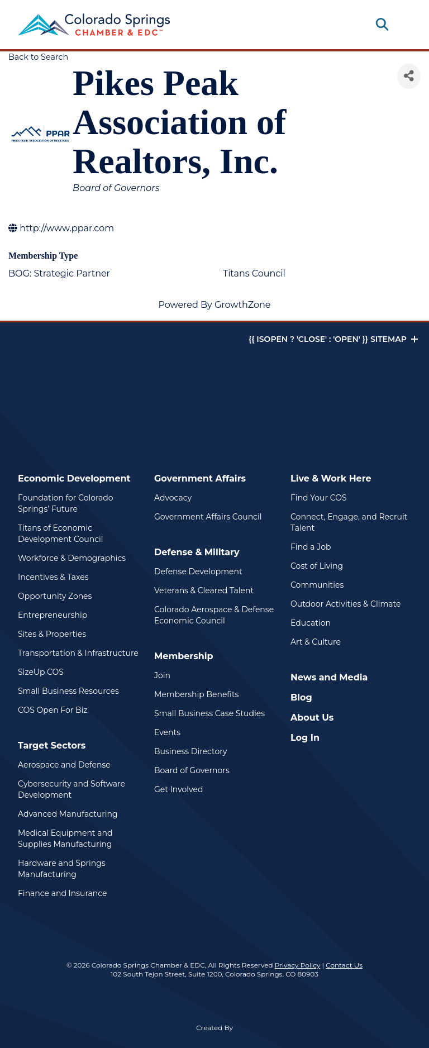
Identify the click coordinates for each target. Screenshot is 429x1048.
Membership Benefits (196, 694)
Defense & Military (197, 552)
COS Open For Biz (52, 710)
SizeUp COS (41, 672)
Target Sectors (51, 745)
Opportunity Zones (55, 596)
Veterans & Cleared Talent (204, 590)
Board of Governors (192, 770)
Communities (317, 585)
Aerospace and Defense (64, 765)
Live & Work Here (330, 478)
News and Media (329, 677)
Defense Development (198, 571)
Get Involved (178, 789)
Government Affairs (200, 478)
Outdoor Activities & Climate (345, 604)
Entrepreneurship (52, 615)
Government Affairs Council (207, 517)
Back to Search (38, 57)
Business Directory (190, 751)
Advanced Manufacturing (68, 814)
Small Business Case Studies (209, 713)
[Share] (409, 76)
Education (310, 623)
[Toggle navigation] (402, 25)
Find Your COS (318, 498)
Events (167, 732)
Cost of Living (316, 566)
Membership (183, 656)
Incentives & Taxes (53, 577)
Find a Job (310, 547)
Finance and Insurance (62, 893)
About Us (311, 717)
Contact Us (344, 965)
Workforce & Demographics (72, 558)
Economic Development (74, 478)
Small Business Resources (68, 691)
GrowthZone (242, 304)
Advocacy (173, 498)
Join (162, 675)
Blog (301, 697)
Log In (305, 737)
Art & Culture (315, 642)
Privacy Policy (298, 965)
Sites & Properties (52, 634)
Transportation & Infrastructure (78, 653)
